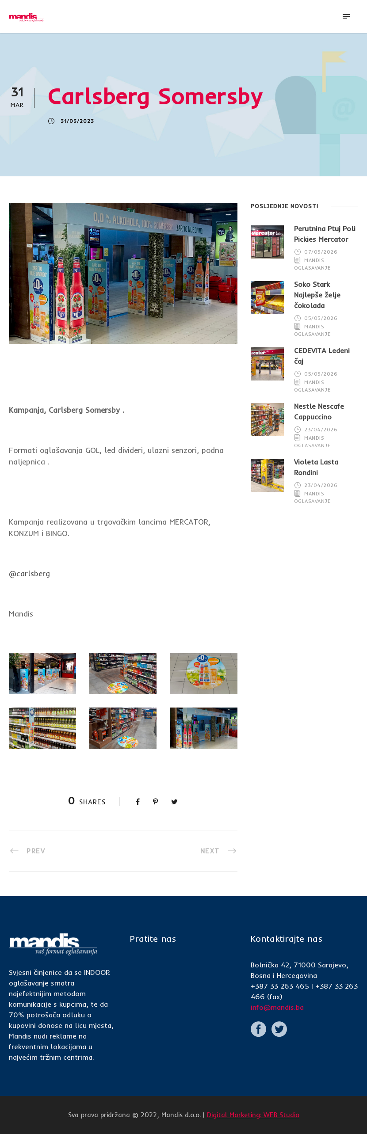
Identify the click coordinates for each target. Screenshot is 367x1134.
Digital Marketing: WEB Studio (253, 1115)
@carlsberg (29, 573)
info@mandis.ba (277, 1007)
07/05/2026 (320, 252)
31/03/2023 (77, 121)
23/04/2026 (320, 429)
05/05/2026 (320, 318)
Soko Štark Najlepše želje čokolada (317, 295)
